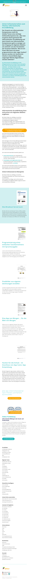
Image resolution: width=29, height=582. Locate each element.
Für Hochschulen (5, 514)
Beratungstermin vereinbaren (7, 557)
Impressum (4, 542)
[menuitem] (25, 5)
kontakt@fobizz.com (5, 556)
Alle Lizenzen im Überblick (7, 506)
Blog (3, 455)
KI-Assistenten (4, 467)
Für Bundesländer (5, 512)
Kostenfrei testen (5, 522)
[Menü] (25, 5)
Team (3, 528)
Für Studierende (5, 517)
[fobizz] (12, 5)
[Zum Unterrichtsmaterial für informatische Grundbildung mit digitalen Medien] (14, 130)
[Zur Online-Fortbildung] (8, 439)
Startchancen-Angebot (6, 520)
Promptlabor (4, 466)
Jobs (3, 533)
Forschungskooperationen (7, 536)
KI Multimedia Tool (5, 475)
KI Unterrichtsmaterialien (6, 491)
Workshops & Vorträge (6, 452)
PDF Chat (4, 474)
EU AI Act (3, 492)
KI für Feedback (5, 470)
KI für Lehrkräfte (5, 484)
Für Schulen (4, 509)
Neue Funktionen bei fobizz (7, 537)
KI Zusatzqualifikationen (6, 489)
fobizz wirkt (4, 534)
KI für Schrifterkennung (6, 477)
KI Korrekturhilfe (5, 472)
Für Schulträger (5, 511)
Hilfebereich (4, 554)
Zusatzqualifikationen (6, 453)
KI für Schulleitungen (6, 486)
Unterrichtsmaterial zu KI (6, 500)
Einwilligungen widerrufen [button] (7, 550)
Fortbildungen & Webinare (7, 449)
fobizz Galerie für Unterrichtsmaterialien (9, 498)
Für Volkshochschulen (6, 519)
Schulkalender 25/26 (6, 456)
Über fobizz (4, 526)
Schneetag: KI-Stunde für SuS (7, 502)
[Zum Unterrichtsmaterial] (14, 398)
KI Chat (3, 464)
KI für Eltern (4, 488)
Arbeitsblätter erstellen (6, 463)
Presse (3, 531)
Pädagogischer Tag (5, 450)
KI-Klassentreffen (5, 494)
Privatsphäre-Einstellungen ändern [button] (8, 547)
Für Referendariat (5, 515)
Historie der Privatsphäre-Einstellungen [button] (9, 548)
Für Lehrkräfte (4, 508)
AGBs (3, 545)
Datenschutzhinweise (6, 543)
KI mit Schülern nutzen (6, 469)
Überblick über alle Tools (6, 461)
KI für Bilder (4, 478)
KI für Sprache (4, 480)
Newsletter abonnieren (6, 559)
